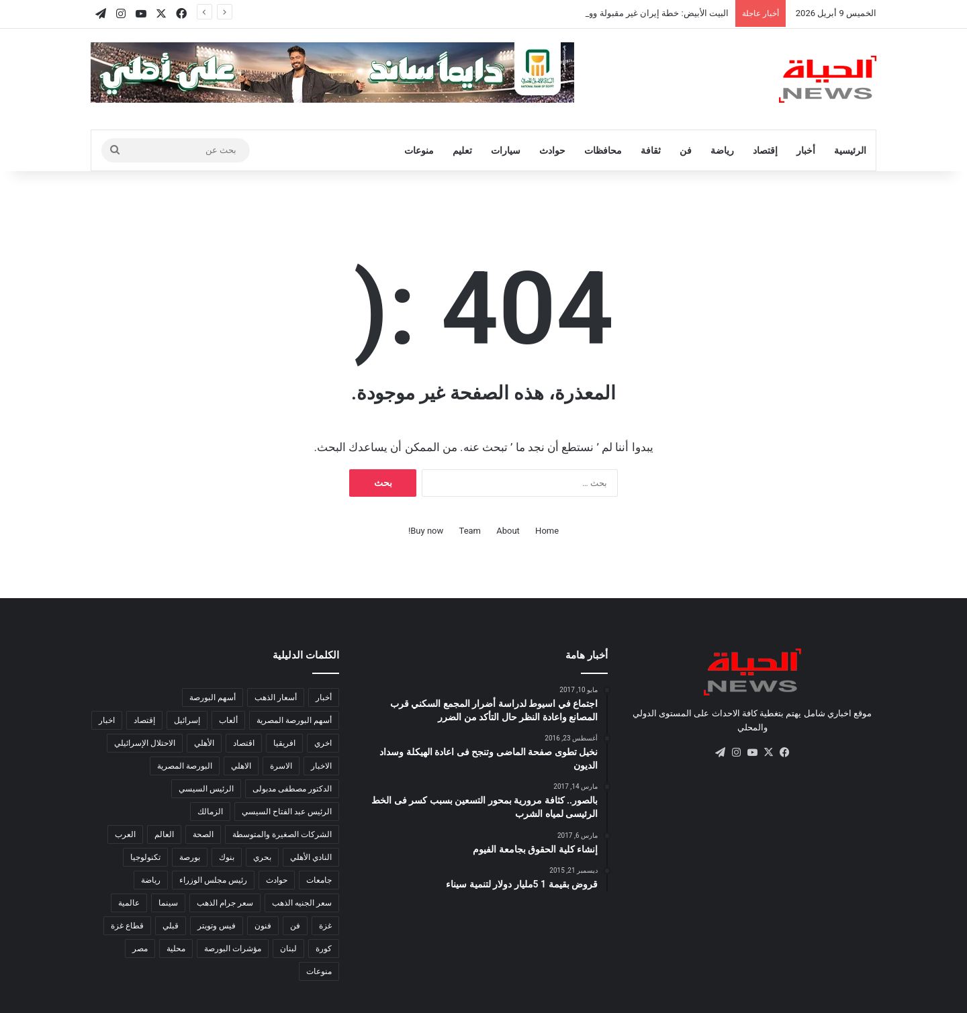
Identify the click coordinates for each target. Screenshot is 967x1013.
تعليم (462, 150)
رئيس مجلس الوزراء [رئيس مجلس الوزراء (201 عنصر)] (213, 880)
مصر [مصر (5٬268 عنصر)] (140, 948)
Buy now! (425, 531)
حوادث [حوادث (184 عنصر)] (276, 880)
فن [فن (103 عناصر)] (295, 925)
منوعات (419, 150)
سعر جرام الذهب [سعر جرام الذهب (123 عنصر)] (225, 903)
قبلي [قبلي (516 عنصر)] (171, 925)
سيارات (505, 150)
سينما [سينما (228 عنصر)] (168, 903)
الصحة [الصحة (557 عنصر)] (203, 834)
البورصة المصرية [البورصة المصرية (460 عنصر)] (184, 766)
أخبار (805, 150)
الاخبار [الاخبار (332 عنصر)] (321, 766)
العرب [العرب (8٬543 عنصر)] (125, 834)
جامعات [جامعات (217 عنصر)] (319, 880)
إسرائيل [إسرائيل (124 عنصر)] (187, 720)
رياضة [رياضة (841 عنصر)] (150, 880)
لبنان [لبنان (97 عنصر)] (288, 948)
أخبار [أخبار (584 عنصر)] (324, 697)
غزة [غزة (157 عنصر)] (325, 925)
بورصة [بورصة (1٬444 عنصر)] (189, 857)
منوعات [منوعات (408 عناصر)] (319, 971)
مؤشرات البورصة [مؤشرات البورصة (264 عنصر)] (232, 948)
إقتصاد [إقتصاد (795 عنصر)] (144, 720)
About (508, 531)
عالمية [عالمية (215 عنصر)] (129, 903)
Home (547, 531)
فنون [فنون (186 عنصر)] (263, 925)
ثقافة (651, 150)
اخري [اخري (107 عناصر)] (323, 743)
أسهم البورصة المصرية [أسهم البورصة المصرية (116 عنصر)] (294, 720)
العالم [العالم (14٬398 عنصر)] (164, 834)
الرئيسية (850, 150)
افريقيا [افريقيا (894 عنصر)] (284, 743)
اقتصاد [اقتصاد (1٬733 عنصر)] (244, 743)
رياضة (722, 150)
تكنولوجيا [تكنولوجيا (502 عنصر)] (145, 857)
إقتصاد (765, 150)
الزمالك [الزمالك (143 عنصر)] (210, 811)
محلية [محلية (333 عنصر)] (176, 948)
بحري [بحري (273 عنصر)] (262, 857)
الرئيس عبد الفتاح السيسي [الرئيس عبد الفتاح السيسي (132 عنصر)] (287, 811)
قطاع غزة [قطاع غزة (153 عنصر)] (127, 925)
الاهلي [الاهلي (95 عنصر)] (241, 766)
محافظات (603, 150)
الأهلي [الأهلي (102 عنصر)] (204, 743)
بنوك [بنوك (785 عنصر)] (226, 857)
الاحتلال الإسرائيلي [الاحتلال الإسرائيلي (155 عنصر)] (144, 743)
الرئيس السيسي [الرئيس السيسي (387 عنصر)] (206, 788)
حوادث (552, 150)
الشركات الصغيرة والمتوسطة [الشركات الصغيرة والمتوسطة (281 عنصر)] (282, 834)
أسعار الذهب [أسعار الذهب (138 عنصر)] (276, 697)
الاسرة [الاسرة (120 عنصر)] (281, 766)
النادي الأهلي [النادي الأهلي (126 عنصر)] (311, 857)
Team (470, 531)
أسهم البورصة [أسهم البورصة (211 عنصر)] (212, 697)
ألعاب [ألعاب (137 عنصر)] (228, 720)
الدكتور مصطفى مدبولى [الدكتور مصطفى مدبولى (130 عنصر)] (292, 788)
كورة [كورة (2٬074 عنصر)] (324, 948)
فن (686, 150)
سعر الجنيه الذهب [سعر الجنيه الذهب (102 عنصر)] (302, 903)
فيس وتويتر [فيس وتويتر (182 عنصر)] (216, 925)
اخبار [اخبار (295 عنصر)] (107, 720)
